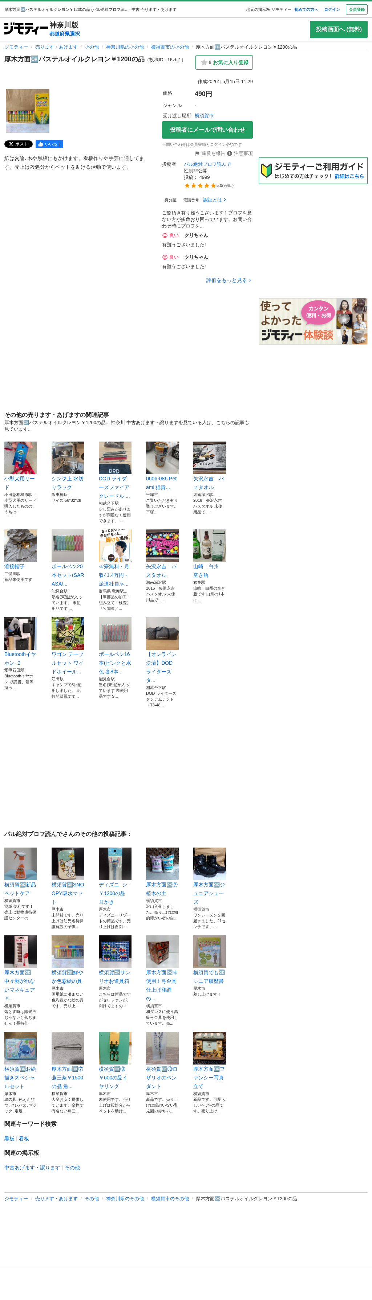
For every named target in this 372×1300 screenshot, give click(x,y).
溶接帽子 (20, 549)
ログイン (332, 9)
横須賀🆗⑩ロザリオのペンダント (162, 1060)
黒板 (9, 1138)
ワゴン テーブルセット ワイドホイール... (68, 645)
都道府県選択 (64, 34)
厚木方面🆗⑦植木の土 (162, 872)
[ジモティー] (26, 29)
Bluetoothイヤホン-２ (20, 641)
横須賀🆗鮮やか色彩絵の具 (68, 959)
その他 (92, 47)
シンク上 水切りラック (68, 466)
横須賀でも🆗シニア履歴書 (209, 959)
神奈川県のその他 (125, 47)
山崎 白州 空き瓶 (209, 553)
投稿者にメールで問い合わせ (207, 130)
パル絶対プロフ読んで (207, 164)
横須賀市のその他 (170, 47)
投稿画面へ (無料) (339, 29)
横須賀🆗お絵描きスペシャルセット (20, 1060)
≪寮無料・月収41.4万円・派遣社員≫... (115, 558)
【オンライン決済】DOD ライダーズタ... (162, 650)
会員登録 (357, 9)
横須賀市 (204, 115)
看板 (24, 1138)
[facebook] (49, 144)
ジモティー (16, 47)
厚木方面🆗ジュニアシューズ (209, 876)
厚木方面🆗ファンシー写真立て (209, 1060)
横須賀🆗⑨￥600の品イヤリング (115, 1060)
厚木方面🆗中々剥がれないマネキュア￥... (20, 968)
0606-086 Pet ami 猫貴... (162, 466)
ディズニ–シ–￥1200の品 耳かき (115, 876)
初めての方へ (306, 9)
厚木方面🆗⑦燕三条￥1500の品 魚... (68, 1060)
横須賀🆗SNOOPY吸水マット (68, 876)
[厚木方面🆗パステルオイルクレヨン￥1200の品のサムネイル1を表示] (27, 111)
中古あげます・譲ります (32, 1167)
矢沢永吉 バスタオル (209, 466)
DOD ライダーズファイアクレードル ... (115, 470)
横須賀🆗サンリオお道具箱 (115, 959)
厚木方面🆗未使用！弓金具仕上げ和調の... (162, 968)
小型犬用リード (20, 466)
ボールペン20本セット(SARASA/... (68, 558)
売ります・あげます (56, 47)
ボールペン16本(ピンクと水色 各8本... (115, 645)
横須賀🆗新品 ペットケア (20, 872)
